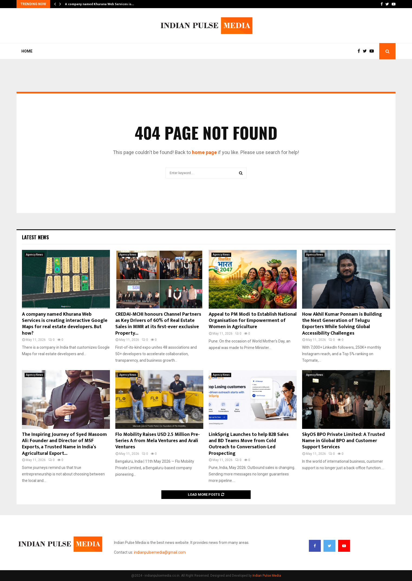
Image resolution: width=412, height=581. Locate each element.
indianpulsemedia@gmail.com (160, 552)
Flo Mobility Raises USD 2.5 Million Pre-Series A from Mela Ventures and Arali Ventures (157, 440)
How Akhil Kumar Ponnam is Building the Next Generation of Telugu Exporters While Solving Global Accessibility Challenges (342, 323)
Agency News (34, 254)
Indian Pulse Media (267, 575)
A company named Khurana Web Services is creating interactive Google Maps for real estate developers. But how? (64, 323)
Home (26, 51)
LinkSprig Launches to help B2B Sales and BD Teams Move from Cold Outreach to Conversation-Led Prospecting (249, 444)
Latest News (35, 237)
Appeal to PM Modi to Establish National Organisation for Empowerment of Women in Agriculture (253, 320)
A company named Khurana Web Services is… (99, 4)
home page (204, 152)
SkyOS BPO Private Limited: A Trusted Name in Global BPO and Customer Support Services (343, 440)
